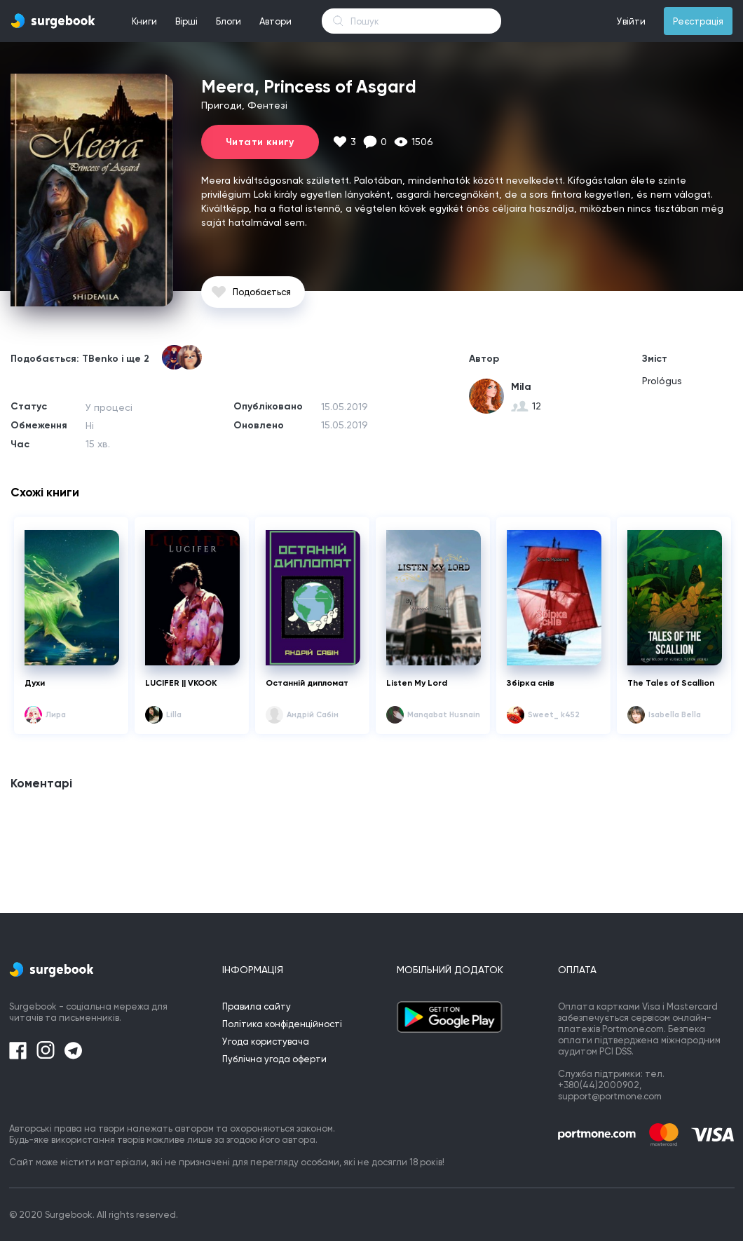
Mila (521, 387)
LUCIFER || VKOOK (181, 683)
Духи (35, 683)
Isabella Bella (674, 714)
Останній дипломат (307, 683)
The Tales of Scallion (670, 683)
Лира (56, 714)
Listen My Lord (416, 683)
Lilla (174, 714)
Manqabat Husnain (443, 714)
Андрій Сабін (313, 714)
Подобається (262, 292)
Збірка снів (530, 683)
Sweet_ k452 (554, 714)
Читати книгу (260, 142)
